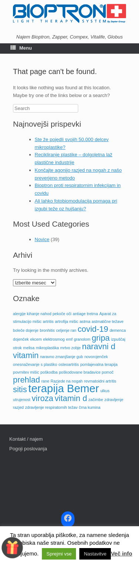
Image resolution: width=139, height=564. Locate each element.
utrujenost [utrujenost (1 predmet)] (21, 399)
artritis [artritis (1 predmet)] (48, 321)
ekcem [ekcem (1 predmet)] (36, 339)
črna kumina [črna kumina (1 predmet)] (89, 407)
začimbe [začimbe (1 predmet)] (95, 399)
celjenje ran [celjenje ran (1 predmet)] (66, 330)
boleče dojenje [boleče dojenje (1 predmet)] (26, 330)
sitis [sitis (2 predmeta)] (20, 389)
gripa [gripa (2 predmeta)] (101, 338)
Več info (121, 553)
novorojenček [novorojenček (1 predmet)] (96, 356)
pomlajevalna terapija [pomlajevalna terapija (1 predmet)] (99, 364)
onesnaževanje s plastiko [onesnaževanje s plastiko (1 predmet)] (35, 364)
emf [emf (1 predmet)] (69, 339)
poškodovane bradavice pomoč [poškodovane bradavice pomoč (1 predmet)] (86, 372)
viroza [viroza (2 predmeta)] (42, 398)
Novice (42, 239)
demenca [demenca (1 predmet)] (118, 330)
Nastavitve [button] (95, 554)
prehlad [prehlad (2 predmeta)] (26, 379)
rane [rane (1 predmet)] (45, 381)
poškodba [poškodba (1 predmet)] (48, 372)
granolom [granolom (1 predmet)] (82, 339)
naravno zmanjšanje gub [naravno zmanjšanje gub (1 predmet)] (61, 356)
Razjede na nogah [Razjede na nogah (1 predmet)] (67, 381)
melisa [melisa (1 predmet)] (28, 348)
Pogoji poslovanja (28, 448)
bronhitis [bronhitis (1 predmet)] (47, 330)
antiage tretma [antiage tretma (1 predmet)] (85, 313)
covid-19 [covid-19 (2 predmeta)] (92, 329)
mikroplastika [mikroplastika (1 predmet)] (47, 348)
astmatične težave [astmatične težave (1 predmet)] (107, 321)
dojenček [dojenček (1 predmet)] (21, 339)
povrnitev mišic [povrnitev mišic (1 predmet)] (26, 372)
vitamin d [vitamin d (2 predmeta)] (70, 398)
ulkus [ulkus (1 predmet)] (105, 390)
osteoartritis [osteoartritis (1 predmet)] (69, 364)
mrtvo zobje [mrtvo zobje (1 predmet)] (70, 348)
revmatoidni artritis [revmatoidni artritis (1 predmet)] (100, 381)
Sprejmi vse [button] (59, 554)
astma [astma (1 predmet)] (85, 321)
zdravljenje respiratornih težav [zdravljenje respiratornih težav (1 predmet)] (51, 407)
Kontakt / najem (26, 439)
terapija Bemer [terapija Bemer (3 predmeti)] (63, 388)
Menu (21, 48)
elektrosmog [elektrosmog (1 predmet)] (53, 339)
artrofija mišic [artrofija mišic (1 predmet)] (66, 321)
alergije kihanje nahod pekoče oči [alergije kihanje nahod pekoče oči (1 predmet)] (42, 313)
